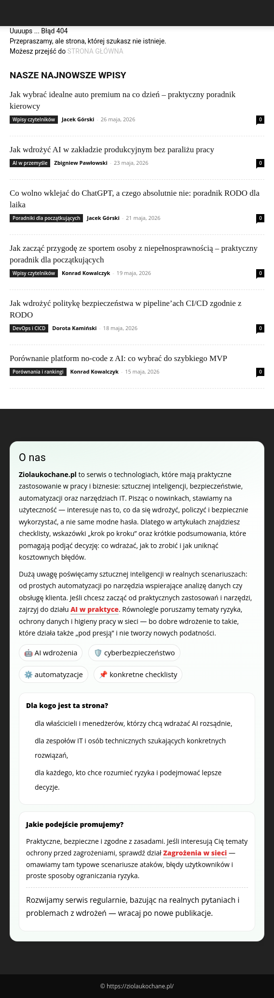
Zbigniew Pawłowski (80, 162)
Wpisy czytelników (34, 119)
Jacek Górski (78, 119)
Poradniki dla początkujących (46, 218)
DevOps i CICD (29, 328)
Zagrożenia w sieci (195, 852)
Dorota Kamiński (74, 328)
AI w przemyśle (30, 162)
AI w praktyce (94, 609)
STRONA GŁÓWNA (95, 51)
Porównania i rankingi (38, 371)
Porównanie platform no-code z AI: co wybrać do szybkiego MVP (118, 358)
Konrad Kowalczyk (86, 272)
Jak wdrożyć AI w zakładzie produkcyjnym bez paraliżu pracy (112, 149)
